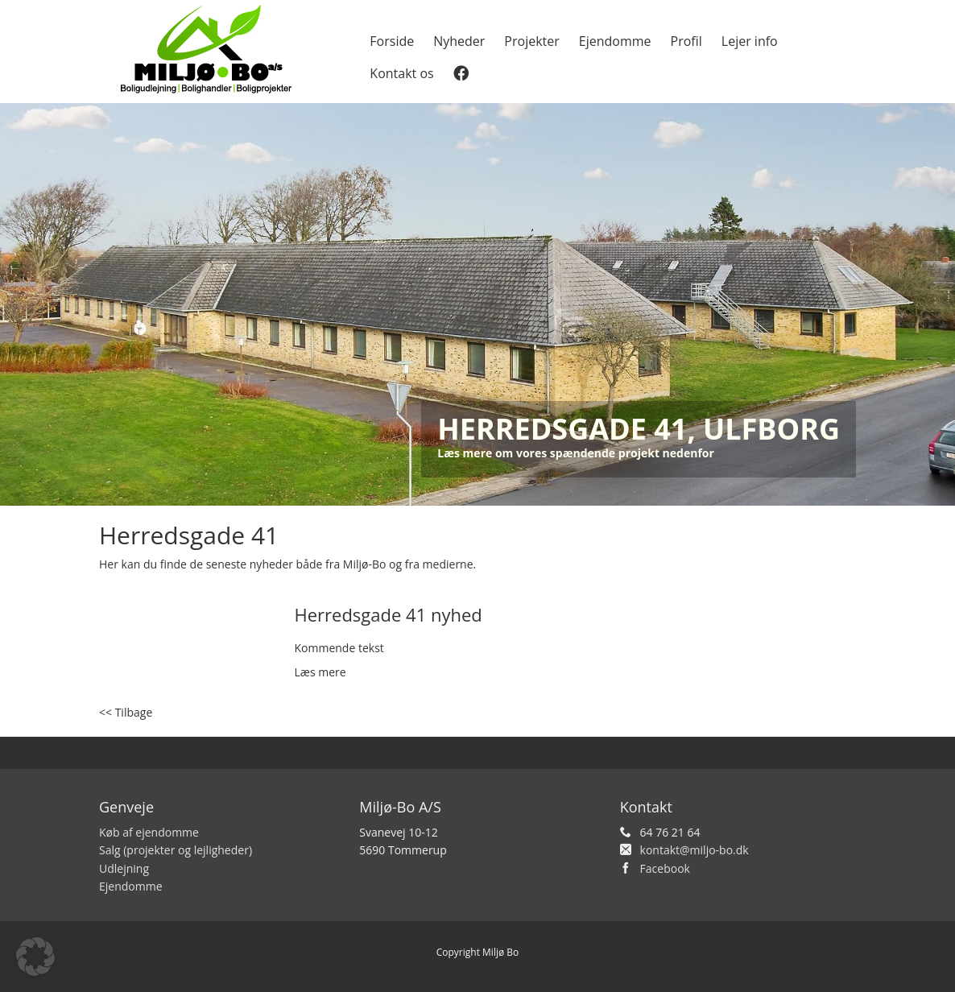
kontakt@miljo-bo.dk (694, 850)
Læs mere (320, 672)
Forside (392, 41)
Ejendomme (615, 41)
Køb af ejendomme (149, 832)
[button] (35, 956)
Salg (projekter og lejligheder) (175, 850)
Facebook (665, 868)
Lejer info (749, 41)
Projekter (531, 41)
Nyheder (459, 41)
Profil (686, 41)
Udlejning (124, 868)
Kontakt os (401, 73)
